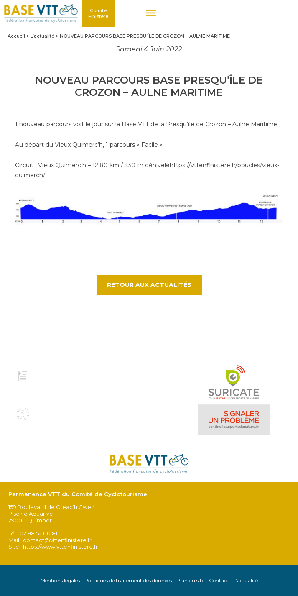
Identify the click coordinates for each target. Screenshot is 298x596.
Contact (219, 580)
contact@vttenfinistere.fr (57, 540)
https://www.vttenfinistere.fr (60, 546)
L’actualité (245, 580)
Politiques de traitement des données (128, 580)
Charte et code (59, 374)
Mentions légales (60, 580)
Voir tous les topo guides (55, 392)
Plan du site (190, 580)
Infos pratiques (60, 411)
